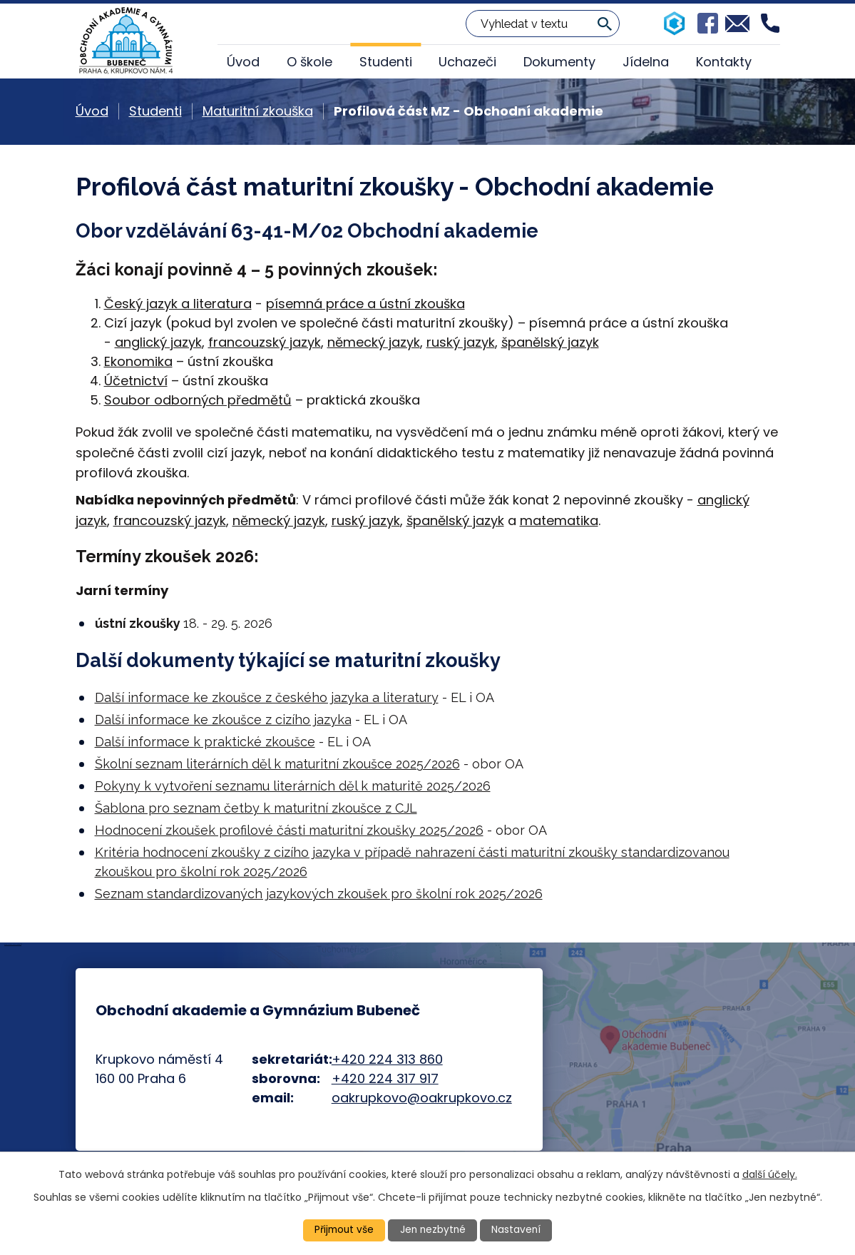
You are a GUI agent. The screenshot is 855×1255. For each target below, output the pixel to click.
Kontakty (724, 62)
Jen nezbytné (433, 1230)
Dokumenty (559, 62)
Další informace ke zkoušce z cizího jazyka (223, 719)
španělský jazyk (550, 342)
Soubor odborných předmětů (198, 400)
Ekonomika (138, 361)
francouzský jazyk (264, 342)
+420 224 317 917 (385, 1078)
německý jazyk (373, 342)
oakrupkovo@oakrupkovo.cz (422, 1098)
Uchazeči (467, 62)
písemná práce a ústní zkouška (365, 304)
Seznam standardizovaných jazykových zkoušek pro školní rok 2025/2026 (319, 893)
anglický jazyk (158, 342)
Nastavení (518, 1230)
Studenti (385, 62)
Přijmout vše (343, 1230)
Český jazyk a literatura (178, 304)
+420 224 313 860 (387, 1059)
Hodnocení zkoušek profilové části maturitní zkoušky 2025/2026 (289, 830)
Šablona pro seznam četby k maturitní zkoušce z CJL (256, 808)
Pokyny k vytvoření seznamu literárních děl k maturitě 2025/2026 (293, 785)
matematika (559, 520)
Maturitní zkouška (258, 111)
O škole (309, 62)
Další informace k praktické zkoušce (205, 741)
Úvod (243, 62)
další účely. (769, 1174)
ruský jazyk (460, 342)
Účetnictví (136, 381)
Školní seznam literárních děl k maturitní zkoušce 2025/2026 (277, 763)
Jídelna (646, 62)
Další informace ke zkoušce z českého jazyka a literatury (267, 697)
